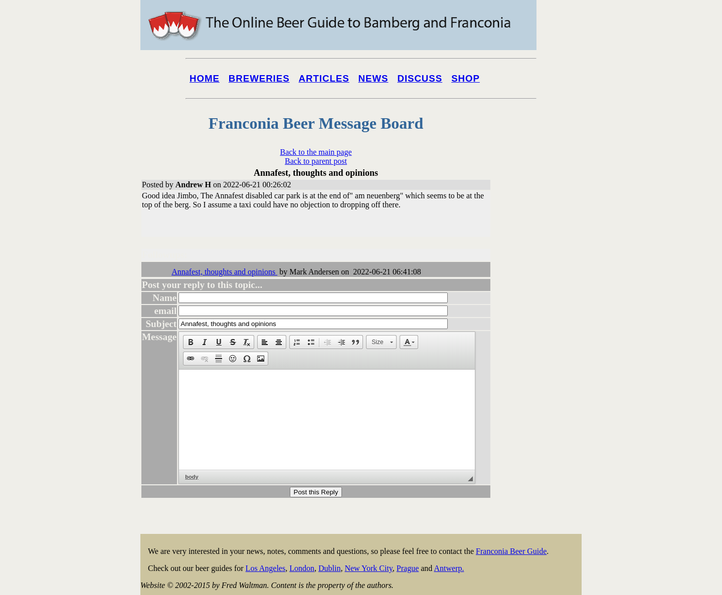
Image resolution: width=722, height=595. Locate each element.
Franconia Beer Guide (511, 551)
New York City (368, 568)
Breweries (259, 78)
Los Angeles (266, 568)
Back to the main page (315, 152)
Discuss (419, 78)
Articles (324, 78)
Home (205, 78)
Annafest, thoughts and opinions (224, 271)
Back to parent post (316, 161)
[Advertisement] (541, 381)
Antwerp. (449, 568)
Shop (465, 78)
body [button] (191, 477)
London (301, 568)
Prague (408, 568)
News (373, 78)
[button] (191, 342)
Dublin (329, 568)
